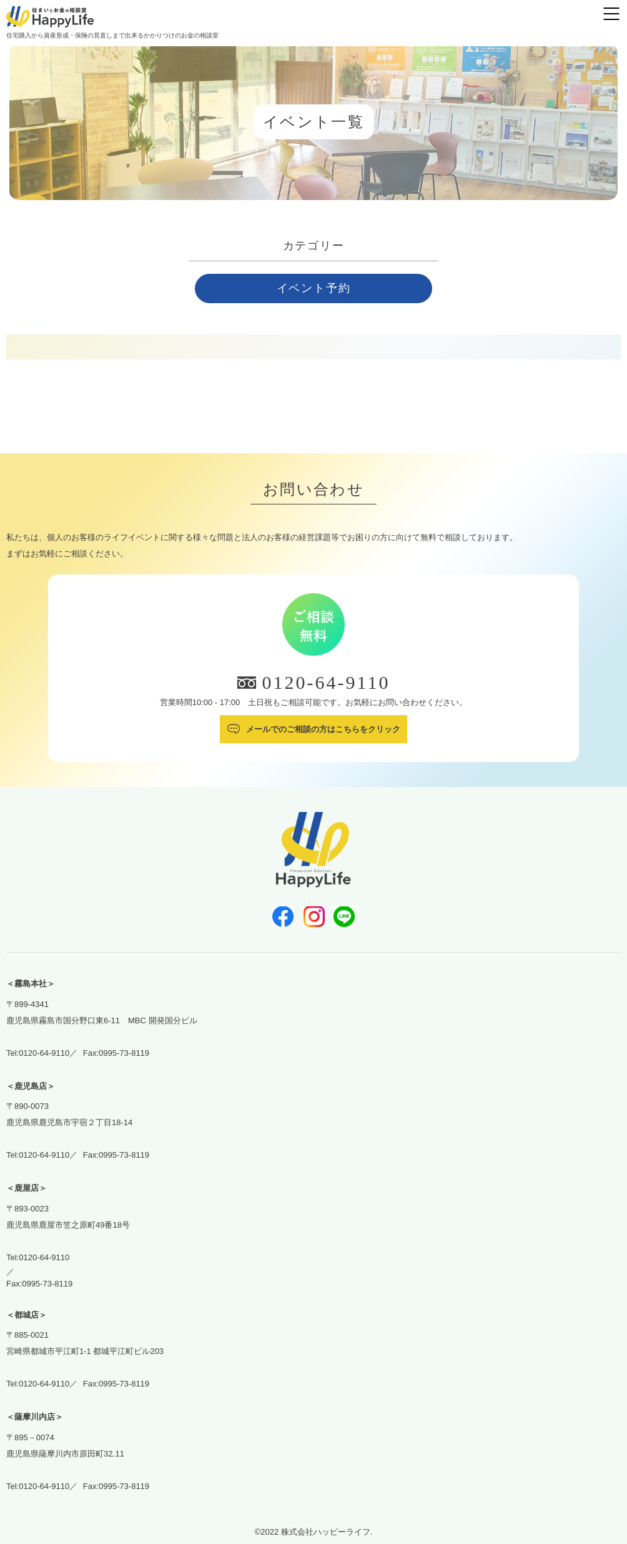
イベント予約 (314, 288)
